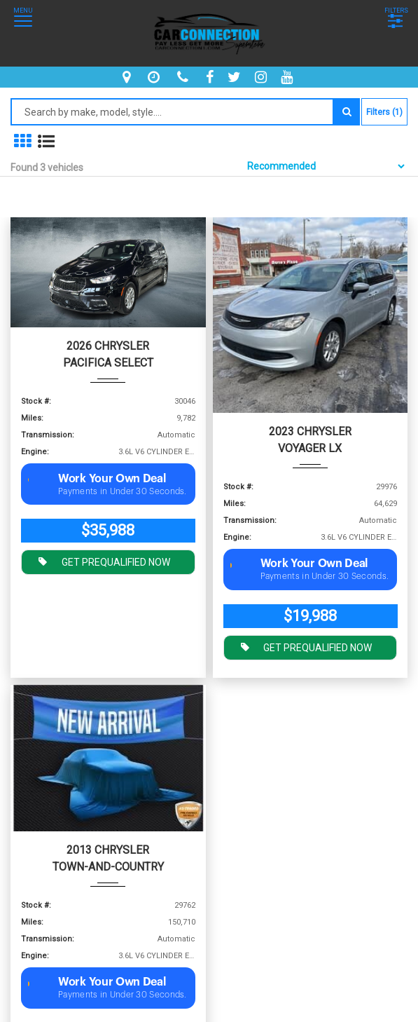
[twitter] (236, 77)
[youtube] (288, 77)
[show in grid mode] (22, 141)
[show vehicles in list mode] (46, 141)
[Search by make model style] (172, 111)
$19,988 (310, 616)
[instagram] (262, 77)
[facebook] (211, 77)
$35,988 (107, 530)
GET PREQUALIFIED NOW (101, 561)
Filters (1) (384, 112)
